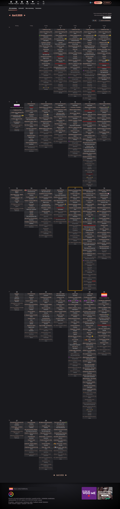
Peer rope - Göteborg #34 (104, 328)
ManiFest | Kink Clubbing (89, 385)
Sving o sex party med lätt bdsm (89, 274)
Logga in (98, 2)
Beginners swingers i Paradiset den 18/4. (89, 277)
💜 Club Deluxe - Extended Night (75, 77)
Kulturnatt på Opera (89, 236)
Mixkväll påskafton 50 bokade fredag (89, 94)
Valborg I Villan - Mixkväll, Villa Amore (60, 454)
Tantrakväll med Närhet (46, 56)
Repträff (75, 123)
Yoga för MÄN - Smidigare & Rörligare (46, 325)
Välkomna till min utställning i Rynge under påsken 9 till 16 (75, 42)
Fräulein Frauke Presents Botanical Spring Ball (89, 389)
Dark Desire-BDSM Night (60, 63)
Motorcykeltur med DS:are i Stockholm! (104, 221)
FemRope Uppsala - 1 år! (16, 197)
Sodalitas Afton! (60, 56)
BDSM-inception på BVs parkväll (46, 128)
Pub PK (16, 297)
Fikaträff (60, 42)
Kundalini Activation (60, 318)
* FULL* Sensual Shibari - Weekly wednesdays (46, 46)
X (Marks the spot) (90, 232)
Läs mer (40, 500)
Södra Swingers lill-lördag (46, 80)
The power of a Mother (75, 200)
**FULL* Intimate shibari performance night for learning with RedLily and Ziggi (60, 116)
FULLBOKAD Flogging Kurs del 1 (89, 125)
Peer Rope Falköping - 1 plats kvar (89, 221)
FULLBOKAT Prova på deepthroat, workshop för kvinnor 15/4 (46, 193)
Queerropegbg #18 (75, 315)
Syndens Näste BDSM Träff (90, 149)
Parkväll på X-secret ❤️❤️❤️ (90, 281)
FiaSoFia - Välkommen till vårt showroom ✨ (31, 433)
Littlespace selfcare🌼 (104, 42)
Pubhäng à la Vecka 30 (75, 218)
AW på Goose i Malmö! (75, 113)
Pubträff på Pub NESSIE (45, 39)
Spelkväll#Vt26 (60, 190)
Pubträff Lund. (46, 53)
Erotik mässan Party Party (75, 364)
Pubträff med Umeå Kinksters (60, 429)
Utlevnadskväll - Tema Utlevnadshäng (46, 311)
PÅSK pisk (75, 49)
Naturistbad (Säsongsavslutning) (104, 207)
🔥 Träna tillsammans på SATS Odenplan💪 (104, 211)
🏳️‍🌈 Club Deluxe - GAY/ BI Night (89, 160)
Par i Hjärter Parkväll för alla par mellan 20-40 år (60, 141)
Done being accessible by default (75, 116)
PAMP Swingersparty (75, 70)
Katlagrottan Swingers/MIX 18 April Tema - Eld (89, 239)
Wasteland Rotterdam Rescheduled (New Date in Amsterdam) (89, 156)
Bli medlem (107, 2)
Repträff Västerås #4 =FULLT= (104, 332)
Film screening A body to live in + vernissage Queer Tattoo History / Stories (89, 353)
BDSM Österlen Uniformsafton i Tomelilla (89, 139)
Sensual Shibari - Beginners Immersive (89, 207)
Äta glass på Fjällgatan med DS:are (104, 236)
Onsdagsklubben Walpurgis (60, 433)
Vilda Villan (89, 267)
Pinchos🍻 (46, 114)
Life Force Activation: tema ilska (104, 232)
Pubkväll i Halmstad (75, 193)
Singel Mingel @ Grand (75, 211)
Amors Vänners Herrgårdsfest (89, 257)
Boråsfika (17, 293)
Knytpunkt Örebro (60, 304)
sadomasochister (12, 500)
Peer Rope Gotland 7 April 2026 (31, 125)
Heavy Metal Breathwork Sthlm (60, 200)
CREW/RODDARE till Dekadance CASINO (89, 211)
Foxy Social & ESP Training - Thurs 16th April (60, 218)
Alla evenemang (12, 9)
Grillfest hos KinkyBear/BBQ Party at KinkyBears (89, 350)
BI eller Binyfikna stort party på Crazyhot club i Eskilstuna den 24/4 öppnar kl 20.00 (75, 367)
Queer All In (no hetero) (75, 370)
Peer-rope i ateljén (60, 113)
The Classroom (16, 122)
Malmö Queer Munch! (60, 130)
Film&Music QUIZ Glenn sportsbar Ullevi (31, 221)
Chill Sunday (104, 250)
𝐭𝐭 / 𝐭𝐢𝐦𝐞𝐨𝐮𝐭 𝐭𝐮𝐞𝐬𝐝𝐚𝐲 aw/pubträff (31, 315)
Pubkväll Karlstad (60, 426)
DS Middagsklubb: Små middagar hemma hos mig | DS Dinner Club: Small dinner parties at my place (89, 190)
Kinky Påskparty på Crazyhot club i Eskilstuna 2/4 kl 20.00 (60, 87)
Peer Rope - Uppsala (104, 229)
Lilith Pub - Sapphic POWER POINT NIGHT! (75, 214)
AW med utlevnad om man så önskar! (75, 336)
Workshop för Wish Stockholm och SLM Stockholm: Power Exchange (104, 121)
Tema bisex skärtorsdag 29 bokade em (60, 91)
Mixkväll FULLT (89, 184)
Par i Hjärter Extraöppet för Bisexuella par (104, 139)
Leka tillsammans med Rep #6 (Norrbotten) (89, 329)
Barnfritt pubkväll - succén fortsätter (104, 243)
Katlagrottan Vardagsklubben (46, 67)
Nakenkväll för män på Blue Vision (60, 74)
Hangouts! (31, 297)
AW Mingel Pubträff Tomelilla (75, 53)
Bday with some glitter (90, 364)
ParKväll (89, 167)
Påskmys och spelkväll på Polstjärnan (75, 60)
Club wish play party (60, 300)
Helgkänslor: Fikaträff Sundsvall (89, 225)
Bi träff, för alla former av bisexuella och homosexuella (89, 243)
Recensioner (38, 8)
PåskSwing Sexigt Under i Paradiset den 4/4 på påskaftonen (89, 87)
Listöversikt (21, 8)
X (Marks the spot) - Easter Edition (104, 74)
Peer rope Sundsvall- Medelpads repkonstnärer (31, 429)
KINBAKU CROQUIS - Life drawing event (75, 307)
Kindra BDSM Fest (90, 53)
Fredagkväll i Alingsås (75, 329)
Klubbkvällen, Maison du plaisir (89, 153)
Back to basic (90, 60)
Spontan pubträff (90, 56)
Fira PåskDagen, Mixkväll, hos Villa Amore (104, 88)
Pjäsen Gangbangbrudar (46, 60)
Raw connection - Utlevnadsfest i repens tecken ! (89, 368)
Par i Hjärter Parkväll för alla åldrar (46, 84)
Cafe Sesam (31, 114)
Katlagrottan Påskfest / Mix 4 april (89, 80)
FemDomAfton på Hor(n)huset (31, 304)
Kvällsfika (89, 42)
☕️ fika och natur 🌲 (89, 218)
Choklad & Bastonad (75, 325)
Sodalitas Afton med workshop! (60, 197)
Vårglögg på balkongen (89, 46)
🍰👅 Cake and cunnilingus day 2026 (31, 190)
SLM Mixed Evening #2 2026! (75, 134)
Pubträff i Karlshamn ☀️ (60, 204)
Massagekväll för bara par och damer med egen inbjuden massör (46, 225)
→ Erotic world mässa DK (75, 103)
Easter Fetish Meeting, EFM (46, 31)
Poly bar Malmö (31, 311)
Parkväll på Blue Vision (46, 74)
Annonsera (45, 502)
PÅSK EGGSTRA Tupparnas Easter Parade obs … (16, 125)
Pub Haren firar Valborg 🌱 (60, 422)
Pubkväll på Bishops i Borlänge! (75, 204)
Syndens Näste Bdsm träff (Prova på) (89, 375)
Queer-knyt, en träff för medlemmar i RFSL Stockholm (89, 121)
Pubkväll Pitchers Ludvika (31, 111)
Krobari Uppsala (89, 346)
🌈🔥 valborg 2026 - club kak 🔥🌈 (60, 443)
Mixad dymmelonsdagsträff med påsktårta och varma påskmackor (46, 77)
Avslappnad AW (60, 297)
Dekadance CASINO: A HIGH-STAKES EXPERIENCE (89, 250)
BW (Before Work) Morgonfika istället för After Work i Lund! (46, 422)
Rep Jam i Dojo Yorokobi (104, 125)
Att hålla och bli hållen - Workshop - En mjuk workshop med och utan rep (104, 49)
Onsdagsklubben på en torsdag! (60, 67)
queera (23, 500)
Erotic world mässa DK (60, 103)
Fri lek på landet (89, 200)
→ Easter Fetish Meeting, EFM (60, 31)
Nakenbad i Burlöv (104, 342)
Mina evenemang (30, 8)
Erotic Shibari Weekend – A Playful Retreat (75, 304)
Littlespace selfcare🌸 (104, 193)
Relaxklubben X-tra (46, 461)
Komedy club (46, 300)
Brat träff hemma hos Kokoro (89, 142)
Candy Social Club (60, 120)
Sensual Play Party (60, 60)
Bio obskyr (16, 300)
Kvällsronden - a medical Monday (16, 427)
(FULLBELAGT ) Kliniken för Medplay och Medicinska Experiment (89, 322)
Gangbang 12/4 (104, 135)
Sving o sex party (89, 174)
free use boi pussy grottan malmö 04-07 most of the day (31, 146)
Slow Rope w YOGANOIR (104, 318)
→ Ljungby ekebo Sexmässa (89, 307)
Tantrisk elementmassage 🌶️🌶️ (75, 318)
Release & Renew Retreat (75, 109)
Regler (31, 502)
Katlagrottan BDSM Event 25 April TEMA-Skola (89, 371)
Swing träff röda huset (75, 87)
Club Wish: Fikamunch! (31, 128)
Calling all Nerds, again (89, 135)
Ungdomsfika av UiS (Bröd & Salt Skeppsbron (46, 107)
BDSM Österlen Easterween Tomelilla (89, 357)
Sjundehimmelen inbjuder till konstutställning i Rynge (75, 74)
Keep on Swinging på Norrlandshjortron (89, 403)
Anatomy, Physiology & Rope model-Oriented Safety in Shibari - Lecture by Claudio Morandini (75, 190)
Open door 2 (75, 228)
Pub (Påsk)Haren (104, 70)
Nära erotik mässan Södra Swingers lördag (89, 406)
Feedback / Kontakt (37, 502)
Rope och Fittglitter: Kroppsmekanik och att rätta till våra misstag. (89, 315)
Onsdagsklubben (46, 204)
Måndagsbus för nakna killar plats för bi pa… (17, 205)
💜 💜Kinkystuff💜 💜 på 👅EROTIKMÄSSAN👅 (75, 300)
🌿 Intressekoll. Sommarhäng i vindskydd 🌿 (46, 35)
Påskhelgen (60, 84)
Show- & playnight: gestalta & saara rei (89, 382)
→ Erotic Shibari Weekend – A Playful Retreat (89, 304)
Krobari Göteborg (60, 307)
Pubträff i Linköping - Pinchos (75, 120)
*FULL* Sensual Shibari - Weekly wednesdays (46, 118)
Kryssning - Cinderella (60, 107)
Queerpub (75, 332)
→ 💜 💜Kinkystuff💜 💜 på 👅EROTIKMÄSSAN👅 (89, 300)
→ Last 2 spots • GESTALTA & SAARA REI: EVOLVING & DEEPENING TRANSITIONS (104, 311)
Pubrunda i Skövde (75, 322)
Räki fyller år (75, 346)
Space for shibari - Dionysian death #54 (104, 118)
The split (75, 56)
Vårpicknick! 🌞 (89, 336)
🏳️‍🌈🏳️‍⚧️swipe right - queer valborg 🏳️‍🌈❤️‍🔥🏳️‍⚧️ (60, 447)
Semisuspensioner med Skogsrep (89, 197)
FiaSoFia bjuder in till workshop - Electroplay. (104, 128)
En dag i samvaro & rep (17, 118)
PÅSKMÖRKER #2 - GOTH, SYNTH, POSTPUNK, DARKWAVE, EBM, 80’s (89, 63)
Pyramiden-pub (31, 207)
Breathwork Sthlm (31, 135)
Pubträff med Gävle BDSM (75, 207)
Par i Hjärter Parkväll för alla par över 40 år (60, 81)
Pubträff (31, 107)
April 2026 (17, 15)
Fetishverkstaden (104, 46)
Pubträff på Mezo (60, 207)
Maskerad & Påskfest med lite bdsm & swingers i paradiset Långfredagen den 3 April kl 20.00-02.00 (75, 91)
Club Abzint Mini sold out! (104, 77)
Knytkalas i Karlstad (45, 42)
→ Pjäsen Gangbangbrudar (60, 35)
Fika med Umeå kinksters (31, 118)
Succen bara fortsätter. (75, 151)
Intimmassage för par (104, 214)
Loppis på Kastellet (89, 204)
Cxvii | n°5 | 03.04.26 (75, 67)
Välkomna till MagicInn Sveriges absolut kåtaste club (46, 70)
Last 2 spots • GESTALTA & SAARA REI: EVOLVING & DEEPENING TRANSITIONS (89, 318)
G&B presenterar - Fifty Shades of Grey (89, 378)
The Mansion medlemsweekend (75, 297)
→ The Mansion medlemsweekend (89, 297)
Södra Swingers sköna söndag (104, 257)
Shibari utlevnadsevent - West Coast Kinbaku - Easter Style (89, 39)
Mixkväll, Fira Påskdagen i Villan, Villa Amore (104, 91)
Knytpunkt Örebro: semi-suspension (104, 53)
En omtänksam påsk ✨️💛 (60, 39)
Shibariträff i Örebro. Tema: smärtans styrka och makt (31, 121)
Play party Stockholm (104, 246)
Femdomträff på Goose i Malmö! (16, 191)
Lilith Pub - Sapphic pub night (75, 63)
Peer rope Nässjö (89, 132)
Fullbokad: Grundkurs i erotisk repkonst (104, 114)
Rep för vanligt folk (46, 307)
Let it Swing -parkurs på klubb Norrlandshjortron (89, 311)
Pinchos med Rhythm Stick (46, 440)
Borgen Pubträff (60, 127)
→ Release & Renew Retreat (90, 107)
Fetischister (44, 498)
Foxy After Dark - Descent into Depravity (89, 74)
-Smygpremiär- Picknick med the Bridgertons (104, 325)
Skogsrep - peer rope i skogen (104, 204)
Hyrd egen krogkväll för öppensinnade (89, 360)
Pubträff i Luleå (89, 146)
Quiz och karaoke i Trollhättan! (104, 67)
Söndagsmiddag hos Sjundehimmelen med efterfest (104, 253)
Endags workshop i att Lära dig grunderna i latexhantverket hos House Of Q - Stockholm (89, 193)
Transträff (17, 201)
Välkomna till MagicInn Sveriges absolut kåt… (17, 209)
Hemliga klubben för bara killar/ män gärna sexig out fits (31, 336)
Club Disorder (60, 49)
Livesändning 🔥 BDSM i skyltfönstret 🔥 (89, 229)
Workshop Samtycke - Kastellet (60, 109)
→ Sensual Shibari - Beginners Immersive (104, 190)
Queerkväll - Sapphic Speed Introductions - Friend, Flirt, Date (31, 443)
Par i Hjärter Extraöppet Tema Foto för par (104, 346)
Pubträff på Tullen (46, 111)
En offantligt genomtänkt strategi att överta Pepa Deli (60, 53)
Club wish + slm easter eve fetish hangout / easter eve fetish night (89, 49)
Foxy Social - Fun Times (60, 77)
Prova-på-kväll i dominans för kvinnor (16, 423)
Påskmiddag (46, 49)
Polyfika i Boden (89, 325)
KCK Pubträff (75, 339)
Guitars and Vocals (75, 130)
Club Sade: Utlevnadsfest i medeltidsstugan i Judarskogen (60, 436)
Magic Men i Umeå (46, 447)
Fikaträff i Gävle (89, 214)
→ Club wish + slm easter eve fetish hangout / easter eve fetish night (104, 39)
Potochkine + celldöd (46, 207)
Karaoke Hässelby (46, 63)
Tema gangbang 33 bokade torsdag (75, 239)
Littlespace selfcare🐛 (104, 314)
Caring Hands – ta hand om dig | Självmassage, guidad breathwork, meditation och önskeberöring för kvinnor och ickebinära (46, 436)
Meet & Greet (89, 332)
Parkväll (89, 413)
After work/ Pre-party (75, 197)
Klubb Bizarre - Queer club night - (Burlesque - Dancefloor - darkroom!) (60, 440)
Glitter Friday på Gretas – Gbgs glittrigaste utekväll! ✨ (75, 138)
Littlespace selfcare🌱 (104, 107)
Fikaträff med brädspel (89, 111)
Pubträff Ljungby (60, 46)
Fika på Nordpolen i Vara (104, 335)
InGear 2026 (75, 293)
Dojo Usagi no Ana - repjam (17, 194)
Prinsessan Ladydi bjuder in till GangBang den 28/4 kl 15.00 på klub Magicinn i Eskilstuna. (31, 454)
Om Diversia (26, 502)
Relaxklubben (46, 228)
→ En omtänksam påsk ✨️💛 (75, 39)
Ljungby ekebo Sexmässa (75, 350)
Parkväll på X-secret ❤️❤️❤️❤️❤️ (89, 91)
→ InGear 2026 (89, 293)
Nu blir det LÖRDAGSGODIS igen (89, 396)
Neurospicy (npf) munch (45, 433)
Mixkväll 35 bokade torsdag (89, 284)
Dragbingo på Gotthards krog (31, 447)
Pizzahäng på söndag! (104, 63)
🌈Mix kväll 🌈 (46, 87)
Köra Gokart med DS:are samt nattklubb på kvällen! (89, 118)
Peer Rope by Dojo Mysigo (60, 123)
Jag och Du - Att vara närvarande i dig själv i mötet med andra (31, 218)
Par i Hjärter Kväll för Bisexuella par (60, 221)
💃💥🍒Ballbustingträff (89, 339)
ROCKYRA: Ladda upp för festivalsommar (89, 114)
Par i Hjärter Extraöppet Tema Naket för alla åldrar (104, 349)
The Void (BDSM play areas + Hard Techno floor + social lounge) (89, 253)
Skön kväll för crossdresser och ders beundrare (46, 457)
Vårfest (89, 246)
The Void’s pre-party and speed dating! (46, 197)
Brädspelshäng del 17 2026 (89, 128)
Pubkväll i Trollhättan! (75, 311)
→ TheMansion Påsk (46, 29)
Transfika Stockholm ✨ (31, 197)
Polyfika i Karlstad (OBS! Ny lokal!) (31, 200)
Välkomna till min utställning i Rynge (104, 81)
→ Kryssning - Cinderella (75, 107)
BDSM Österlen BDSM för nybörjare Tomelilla (89, 343)
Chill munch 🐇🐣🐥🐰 (104, 60)
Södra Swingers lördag (89, 170)
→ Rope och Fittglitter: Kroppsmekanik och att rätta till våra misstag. (104, 307)
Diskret (19, 503)
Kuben (31, 139)
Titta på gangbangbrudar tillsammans (75, 46)
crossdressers (51, 498)
